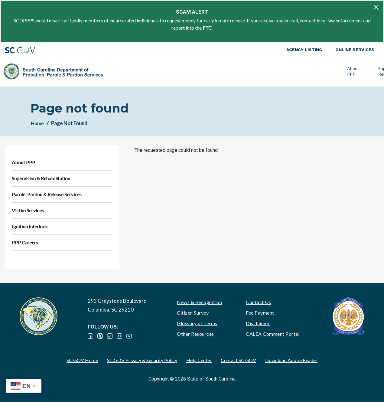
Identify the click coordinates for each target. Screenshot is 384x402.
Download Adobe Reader (291, 360)
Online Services (354, 49)
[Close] (376, 7)
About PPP (114, 71)
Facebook (90, 336)
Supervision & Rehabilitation (152, 71)
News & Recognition (199, 302)
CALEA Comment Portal (272, 334)
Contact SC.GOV (238, 360)
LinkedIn (109, 336)
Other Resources (195, 334)
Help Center (199, 360)
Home (37, 123)
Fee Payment (260, 312)
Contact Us (258, 302)
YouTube (129, 336)
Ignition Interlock (312, 71)
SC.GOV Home (82, 360)
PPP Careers (352, 71)
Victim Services (274, 71)
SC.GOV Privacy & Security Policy (142, 360)
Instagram (119, 336)
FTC (207, 28)
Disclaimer (258, 323)
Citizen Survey (193, 312)
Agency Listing (304, 49)
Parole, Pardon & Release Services (221, 71)
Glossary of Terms (197, 323)
